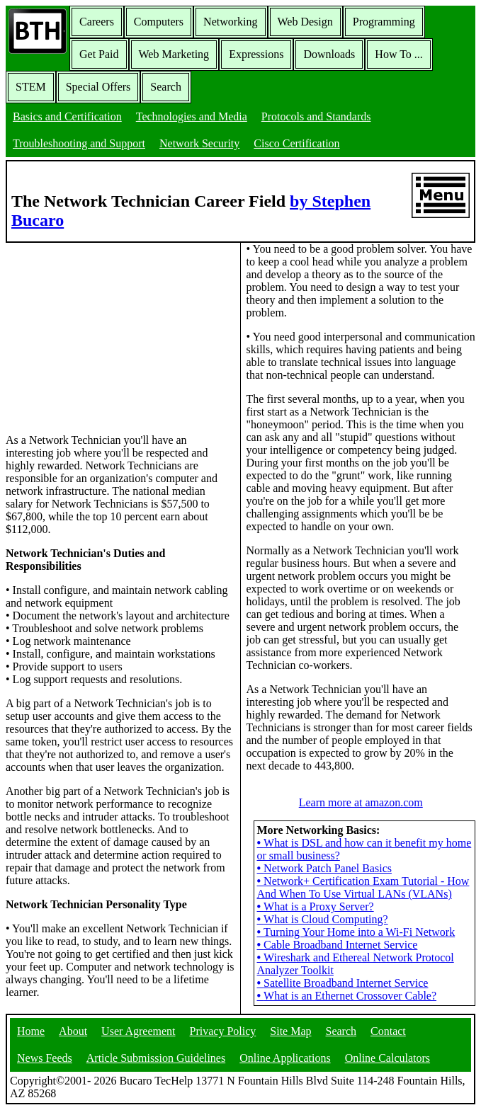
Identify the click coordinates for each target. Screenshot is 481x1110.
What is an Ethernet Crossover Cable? (347, 996)
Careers (96, 22)
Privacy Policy (223, 1031)
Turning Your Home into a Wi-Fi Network (356, 932)
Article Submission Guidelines (155, 1058)
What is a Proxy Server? (315, 906)
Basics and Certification (67, 116)
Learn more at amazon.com (361, 802)
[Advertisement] (112, 331)
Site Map (290, 1031)
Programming (384, 22)
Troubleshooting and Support (79, 143)
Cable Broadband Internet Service (337, 945)
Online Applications (284, 1058)
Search (165, 87)
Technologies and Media (191, 116)
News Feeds (44, 1058)
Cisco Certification (296, 143)
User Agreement (138, 1031)
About (73, 1031)
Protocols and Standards (316, 116)
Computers (158, 22)
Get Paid (99, 54)
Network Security (199, 143)
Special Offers (98, 87)
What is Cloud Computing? (322, 919)
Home (31, 1031)
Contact (388, 1031)
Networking (230, 22)
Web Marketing (174, 54)
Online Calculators (387, 1058)
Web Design (305, 22)
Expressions (256, 54)
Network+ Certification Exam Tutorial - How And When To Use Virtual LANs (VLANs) (363, 887)
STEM (31, 87)
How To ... (398, 54)
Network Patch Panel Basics (324, 868)
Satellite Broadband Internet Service (343, 983)
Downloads (329, 54)
